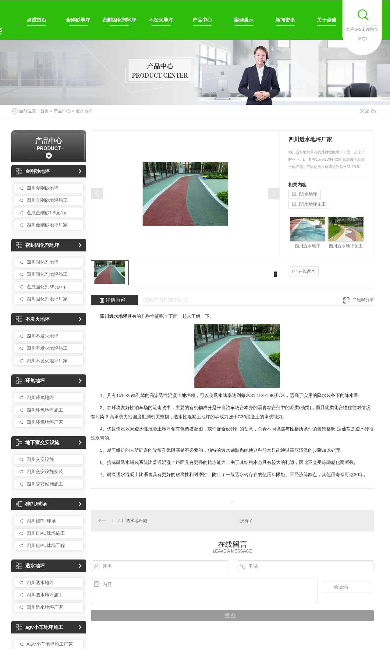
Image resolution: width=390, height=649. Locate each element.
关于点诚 (326, 20)
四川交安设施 (40, 459)
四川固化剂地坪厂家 (47, 298)
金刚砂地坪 (78, 20)
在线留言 (303, 271)
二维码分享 (363, 299)
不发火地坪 (161, 20)
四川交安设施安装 (45, 471)
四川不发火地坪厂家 (47, 360)
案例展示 (244, 20)
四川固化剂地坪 (42, 262)
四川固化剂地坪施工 (47, 274)
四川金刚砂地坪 (42, 188)
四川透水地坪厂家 (45, 607)
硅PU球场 (31, 504)
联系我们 (368, 20)
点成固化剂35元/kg (46, 286)
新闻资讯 (285, 20)
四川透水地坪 (40, 582)
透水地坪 (84, 110)
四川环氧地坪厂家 (45, 422)
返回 (368, 111)
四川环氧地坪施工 (45, 409)
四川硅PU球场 (41, 520)
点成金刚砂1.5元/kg (46, 212)
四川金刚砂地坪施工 (47, 200)
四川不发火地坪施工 (47, 348)
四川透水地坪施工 (45, 594)
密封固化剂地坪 (119, 20)
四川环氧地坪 (40, 397)
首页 (44, 110)
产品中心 (202, 20)
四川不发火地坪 (42, 336)
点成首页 (36, 20)
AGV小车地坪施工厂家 (50, 644)
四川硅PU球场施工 (46, 533)
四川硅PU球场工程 (46, 545)
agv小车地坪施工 (39, 627)
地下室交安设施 (37, 442)
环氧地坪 (30, 380)
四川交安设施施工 (45, 483)
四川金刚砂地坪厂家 (47, 224)
